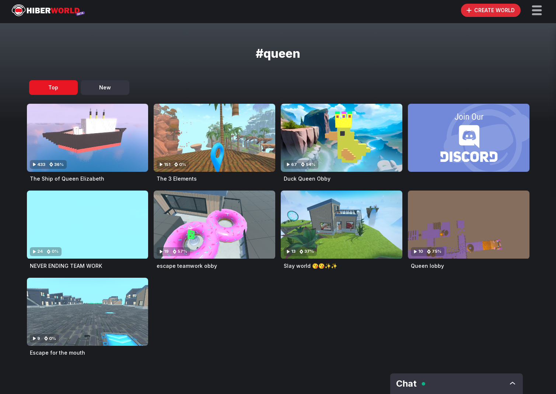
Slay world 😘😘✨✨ (310, 266)
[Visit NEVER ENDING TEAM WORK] (87, 225)
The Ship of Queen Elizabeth (67, 178)
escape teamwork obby (187, 266)
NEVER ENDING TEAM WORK (66, 266)
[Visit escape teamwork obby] (214, 225)
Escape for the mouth (57, 352)
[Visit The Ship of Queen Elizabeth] (87, 138)
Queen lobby (427, 266)
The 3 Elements (177, 178)
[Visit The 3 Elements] (214, 138)
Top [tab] (53, 87)
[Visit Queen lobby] (468, 225)
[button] (536, 10)
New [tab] (105, 87)
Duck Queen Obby (307, 178)
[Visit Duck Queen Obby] (341, 138)
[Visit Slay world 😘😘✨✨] (341, 225)
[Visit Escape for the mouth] (87, 312)
